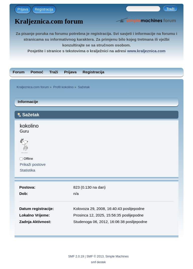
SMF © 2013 (95, 256)
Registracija (44, 9)
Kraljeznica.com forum (49, 21)
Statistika (27, 170)
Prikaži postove (32, 164)
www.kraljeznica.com (146, 51)
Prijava (22, 9)
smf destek (98, 262)
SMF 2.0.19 (76, 256)
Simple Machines (117, 256)
